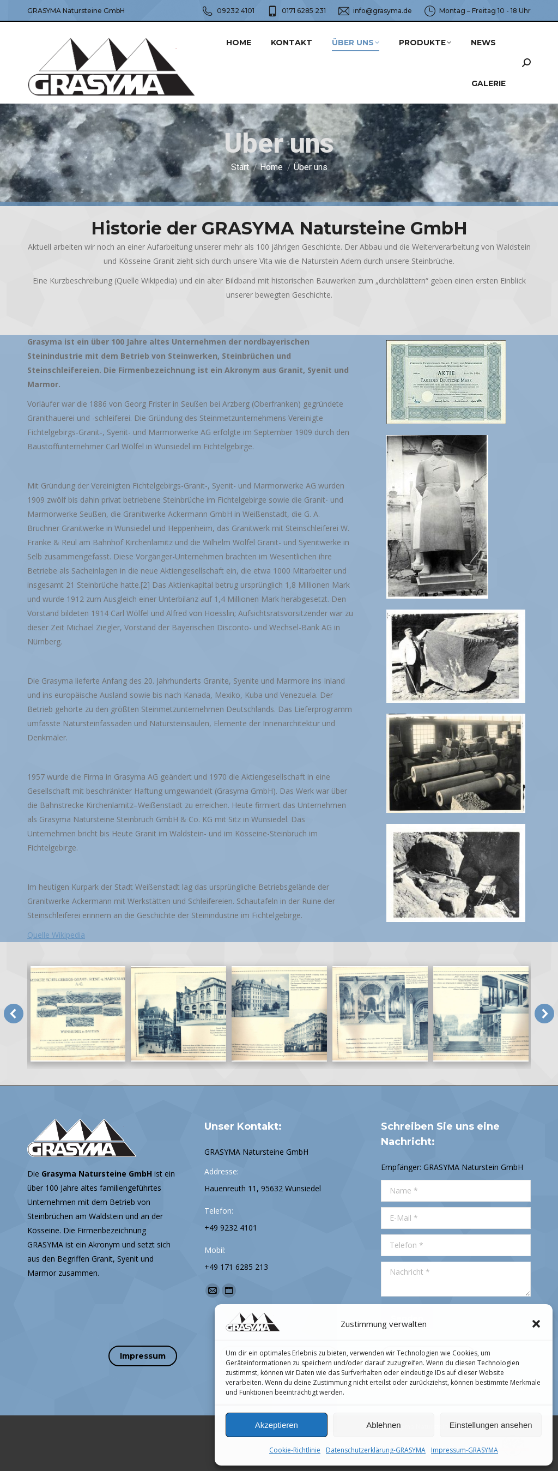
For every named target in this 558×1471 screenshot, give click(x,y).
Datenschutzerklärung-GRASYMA (376, 1450)
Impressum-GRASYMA (464, 1450)
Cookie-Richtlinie (294, 1450)
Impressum (143, 1356)
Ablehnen (383, 1425)
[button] (536, 1323)
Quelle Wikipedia (56, 935)
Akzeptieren (276, 1425)
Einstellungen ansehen (491, 1425)
